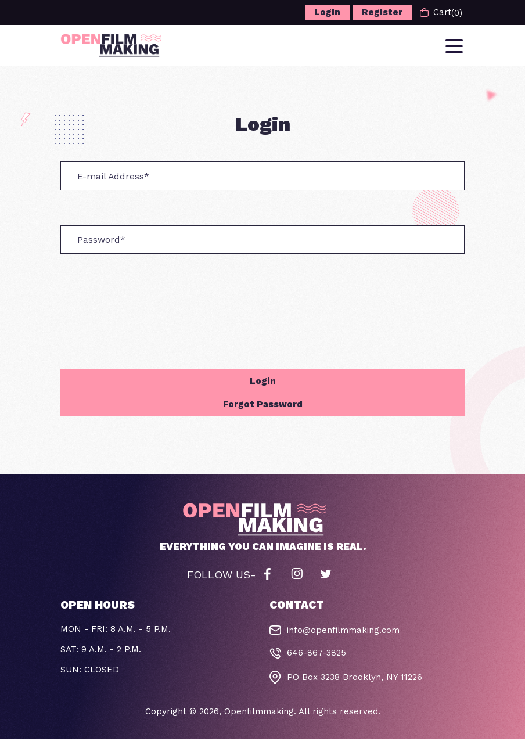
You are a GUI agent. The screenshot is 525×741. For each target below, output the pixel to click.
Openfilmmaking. (260, 713)
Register (381, 12)
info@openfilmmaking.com (343, 632)
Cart (440, 12)
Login (327, 12)
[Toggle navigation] (455, 46)
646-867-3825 (316, 655)
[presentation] (148, 313)
